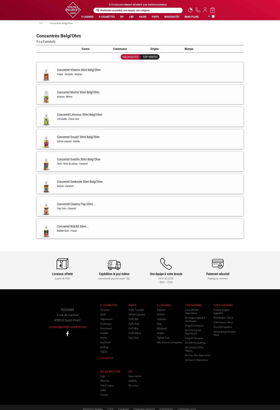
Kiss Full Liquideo (223, 323)
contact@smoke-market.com (67, 327)
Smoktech (106, 328)
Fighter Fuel (163, 337)
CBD (131, 16)
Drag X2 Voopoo (194, 334)
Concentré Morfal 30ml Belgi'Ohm (78, 92)
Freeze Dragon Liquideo (226, 309)
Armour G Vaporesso (196, 353)
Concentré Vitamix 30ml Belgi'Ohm (79, 70)
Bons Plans (192, 16)
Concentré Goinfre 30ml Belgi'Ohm (78, 159)
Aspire (103, 337)
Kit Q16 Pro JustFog (195, 339)
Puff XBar (133, 328)
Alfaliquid (162, 328)
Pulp (159, 323)
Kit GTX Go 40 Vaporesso (193, 328)
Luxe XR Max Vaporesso (198, 309)
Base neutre (135, 371)
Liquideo (161, 319)
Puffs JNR (133, 319)
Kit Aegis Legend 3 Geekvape (195, 316)
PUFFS (155, 16)
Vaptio (104, 351)
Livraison (122, 404)
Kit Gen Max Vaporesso (198, 348)
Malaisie (161, 309)
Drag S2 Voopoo (194, 322)
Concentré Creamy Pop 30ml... (76, 204)
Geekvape (105, 323)
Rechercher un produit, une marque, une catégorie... (97, 10)
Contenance (120, 49)
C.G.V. (107, 404)
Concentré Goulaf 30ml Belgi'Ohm (78, 137)
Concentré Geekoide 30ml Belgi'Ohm (80, 182)
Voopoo (105, 309)
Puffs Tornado (136, 309)
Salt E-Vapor (107, 380)
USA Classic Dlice (223, 319)
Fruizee (104, 390)
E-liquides (87, 16)
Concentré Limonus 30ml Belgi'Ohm (79, 114)
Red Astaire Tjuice (223, 314)
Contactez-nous (194, 404)
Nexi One (134, 337)
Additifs (133, 376)
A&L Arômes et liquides (169, 342)
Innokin (104, 333)
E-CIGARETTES (107, 16)
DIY (122, 16)
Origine (154, 49)
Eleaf (103, 314)
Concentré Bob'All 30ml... (73, 226)
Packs (142, 16)
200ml (161, 314)
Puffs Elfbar (135, 333)
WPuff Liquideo (137, 314)
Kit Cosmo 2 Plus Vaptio (198, 344)
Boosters (134, 380)
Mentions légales (86, 404)
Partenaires (171, 404)
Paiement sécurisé (146, 404)
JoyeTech (105, 342)
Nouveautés (171, 16)
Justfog (104, 347)
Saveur (86, 49)
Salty (103, 385)
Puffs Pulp (134, 323)
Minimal (104, 376)
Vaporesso (106, 319)
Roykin (160, 333)
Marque (189, 49)
